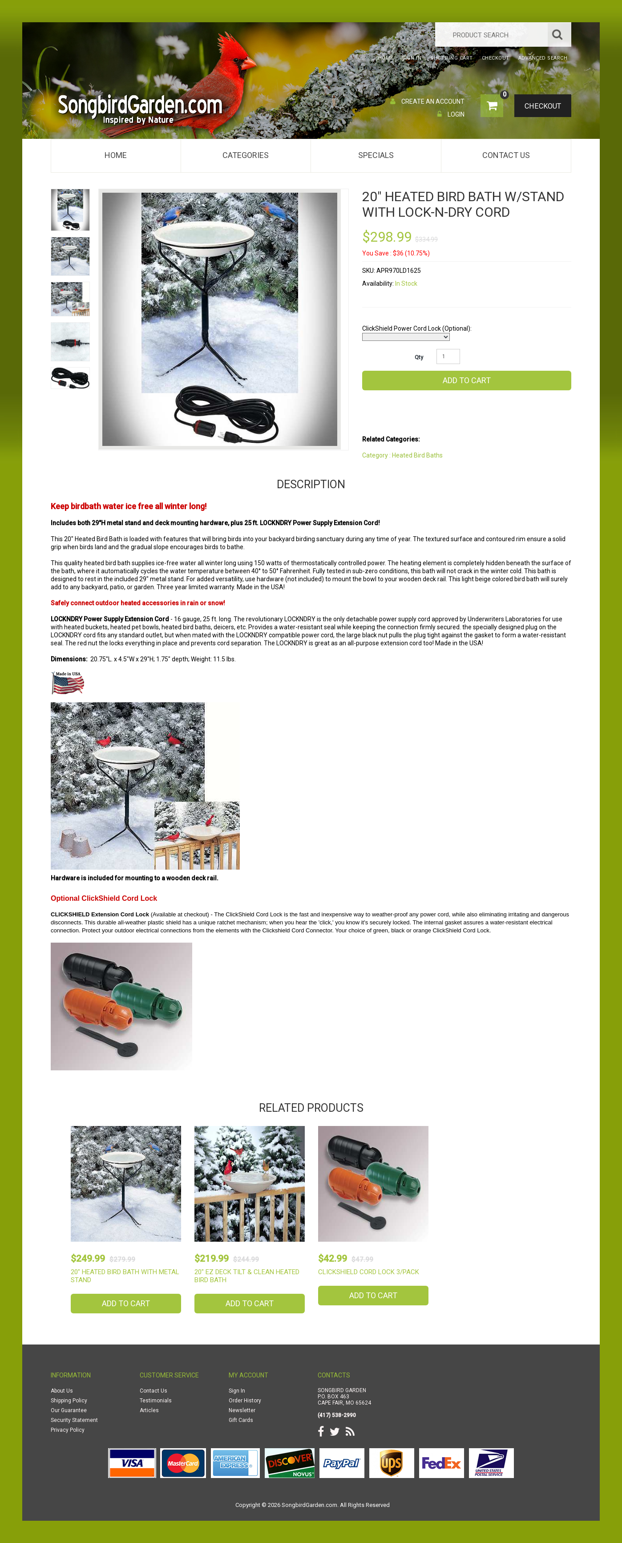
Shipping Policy (69, 1400)
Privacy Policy (68, 1430)
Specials (376, 155)
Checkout (540, 106)
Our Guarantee (69, 1410)
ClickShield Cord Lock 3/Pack (368, 1272)
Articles (149, 1410)
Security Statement (74, 1420)
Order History (245, 1400)
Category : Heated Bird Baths (402, 455)
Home (116, 155)
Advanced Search (543, 58)
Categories (245, 155)
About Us (62, 1391)
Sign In (237, 1391)
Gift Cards (241, 1420)
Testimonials (156, 1400)
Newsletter (242, 1410)
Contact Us (506, 155)
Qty (419, 357)
